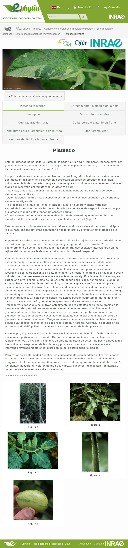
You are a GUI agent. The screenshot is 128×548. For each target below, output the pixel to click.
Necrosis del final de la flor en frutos (33, 139)
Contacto (99, 543)
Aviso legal (86, 543)
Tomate (37, 28)
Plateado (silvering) (74, 33)
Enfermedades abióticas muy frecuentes (38, 33)
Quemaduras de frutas (33, 122)
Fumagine (33, 114)
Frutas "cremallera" (95, 130)
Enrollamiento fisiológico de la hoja (95, 105)
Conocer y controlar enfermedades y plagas (68, 28)
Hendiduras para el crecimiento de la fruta (33, 130)
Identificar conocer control (22, 18)
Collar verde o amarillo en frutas (95, 122)
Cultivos (23, 28)
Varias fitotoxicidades (94, 114)
